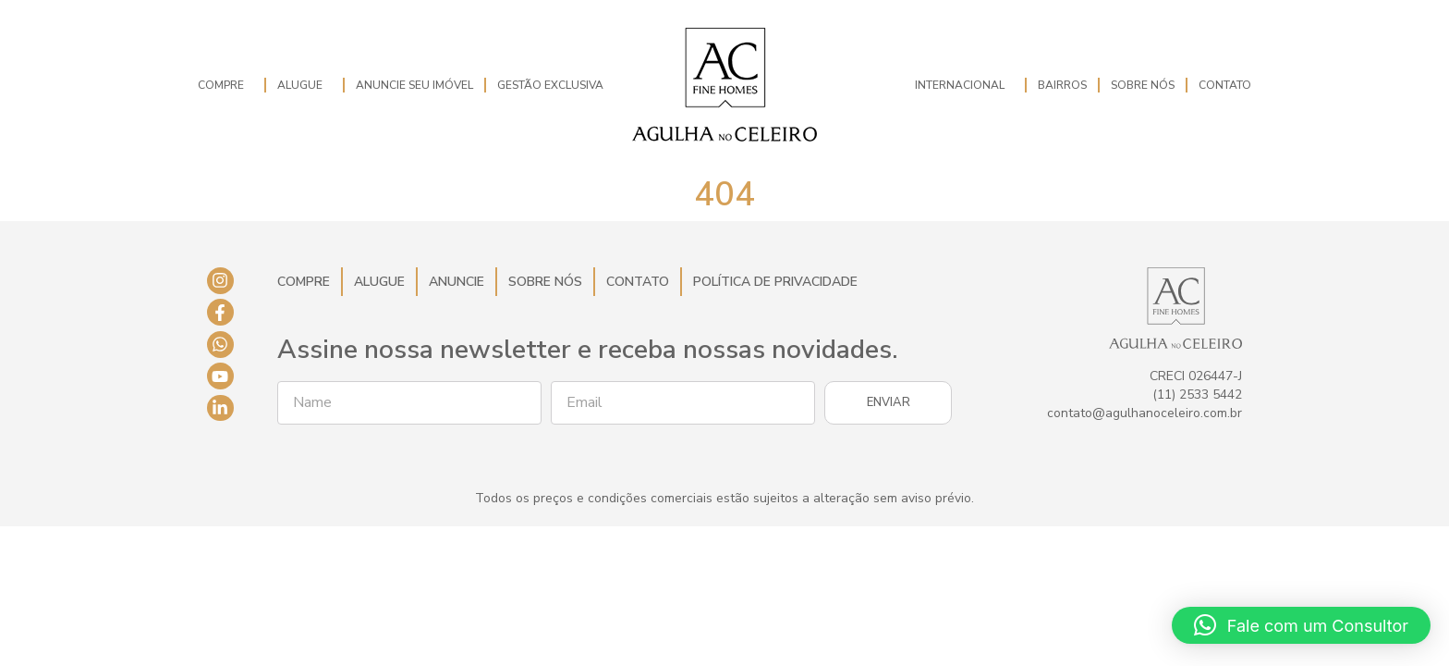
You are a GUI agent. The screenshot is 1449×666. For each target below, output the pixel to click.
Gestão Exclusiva (550, 85)
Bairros (1062, 85)
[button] (1301, 625)
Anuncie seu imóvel (414, 85)
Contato (1225, 85)
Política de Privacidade (775, 281)
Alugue (304, 85)
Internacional (964, 85)
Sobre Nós (1143, 85)
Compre (225, 85)
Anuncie (456, 281)
